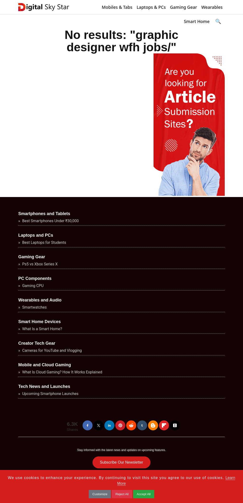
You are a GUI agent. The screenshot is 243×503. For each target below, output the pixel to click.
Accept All (144, 494)
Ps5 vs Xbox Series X (39, 264)
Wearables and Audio (39, 300)
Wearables (212, 7)
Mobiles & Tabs (117, 7)
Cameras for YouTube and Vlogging (51, 350)
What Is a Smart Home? (41, 329)
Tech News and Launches (44, 386)
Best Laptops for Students (43, 242)
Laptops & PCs (151, 7)
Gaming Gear (183, 7)
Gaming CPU (32, 285)
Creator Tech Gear (36, 343)
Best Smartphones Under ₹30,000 (50, 221)
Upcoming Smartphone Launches (50, 393)
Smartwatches (34, 307)
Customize (99, 494)
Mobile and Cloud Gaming (44, 364)
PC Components (34, 278)
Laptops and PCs (35, 235)
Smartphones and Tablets (44, 213)
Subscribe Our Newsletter (121, 462)
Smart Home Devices (39, 321)
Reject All (122, 494)
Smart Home (197, 21)
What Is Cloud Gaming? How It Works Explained (61, 372)
